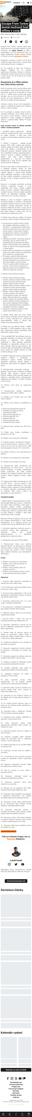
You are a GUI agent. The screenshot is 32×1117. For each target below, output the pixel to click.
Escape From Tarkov (9, 831)
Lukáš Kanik (6, 37)
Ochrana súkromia (16, 1084)
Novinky (16, 1091)
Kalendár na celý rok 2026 (16, 1070)
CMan (11, 1101)
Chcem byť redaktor (16, 1089)
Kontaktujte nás (16, 1082)
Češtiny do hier (16, 1095)
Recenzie (16, 1093)
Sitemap (21, 1104)
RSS (17, 1104)
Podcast (16, 1097)
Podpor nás (16, 1087)
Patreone (11, 839)
